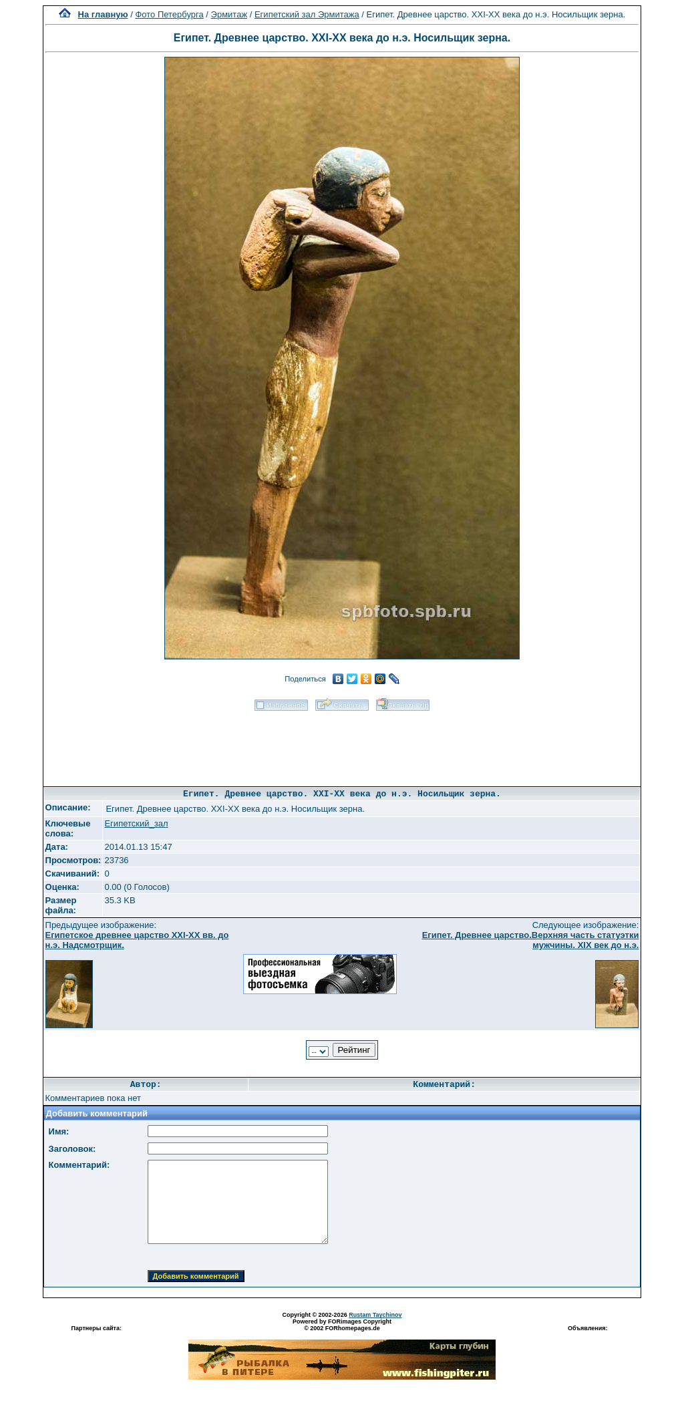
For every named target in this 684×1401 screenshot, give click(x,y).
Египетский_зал (136, 823)
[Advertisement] (342, 744)
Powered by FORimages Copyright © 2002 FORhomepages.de (342, 1325)
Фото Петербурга (169, 14)
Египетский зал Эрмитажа (306, 14)
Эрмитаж (229, 14)
